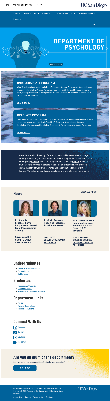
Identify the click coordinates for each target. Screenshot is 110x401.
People (46, 13)
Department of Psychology (22, 5)
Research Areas (31, 13)
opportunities (64, 168)
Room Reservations (26, 309)
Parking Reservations (26, 306)
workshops (41, 168)
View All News (89, 192)
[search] (95, 25)
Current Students (25, 271)
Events (17, 19)
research (35, 161)
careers (46, 165)
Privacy (28, 397)
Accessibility (18, 397)
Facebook (22, 327)
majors (75, 161)
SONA (20, 303)
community (84, 171)
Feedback (49, 397)
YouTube (21, 337)
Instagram (22, 342)
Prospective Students (27, 286)
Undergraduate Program (64, 13)
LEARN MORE (23, 103)
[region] (55, 48)
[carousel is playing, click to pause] (61, 64)
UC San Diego (94, 6)
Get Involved (23, 274)
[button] (3, 48)
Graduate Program (87, 13)
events (50, 168)
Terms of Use (38, 397)
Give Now (25, 368)
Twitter (21, 332)
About (16, 13)
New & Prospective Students (29, 268)
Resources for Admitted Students (31, 291)
